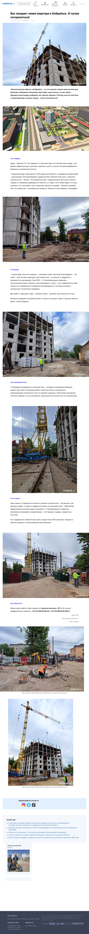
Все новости (35, 4)
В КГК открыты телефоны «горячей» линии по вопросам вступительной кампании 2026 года (43, 838)
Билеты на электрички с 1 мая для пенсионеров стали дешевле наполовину (37, 832)
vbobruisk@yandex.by (14, 929)
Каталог (65, 4)
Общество (26, 20)
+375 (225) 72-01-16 (14, 926)
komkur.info (69, 917)
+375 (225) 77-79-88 (14, 927)
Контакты (73, 4)
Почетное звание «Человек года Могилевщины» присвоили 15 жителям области (39, 835)
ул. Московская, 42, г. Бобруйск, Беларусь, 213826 (24, 919)
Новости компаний (55, 4)
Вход (82, 4)
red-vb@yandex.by (30, 926)
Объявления (45, 4)
